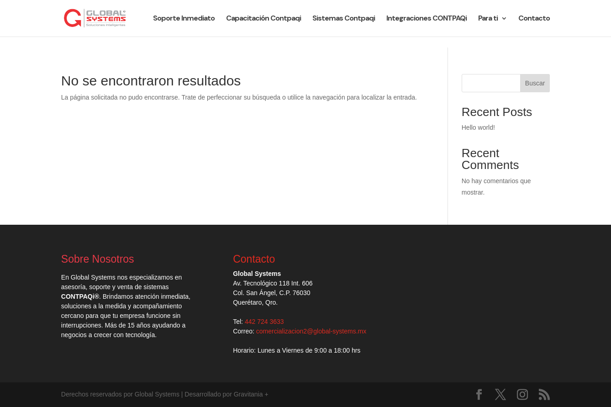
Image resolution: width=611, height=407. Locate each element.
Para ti (488, 19)
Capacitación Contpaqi (263, 19)
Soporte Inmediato (184, 19)
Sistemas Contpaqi (343, 19)
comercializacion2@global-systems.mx (311, 331)
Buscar (535, 83)
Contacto (534, 19)
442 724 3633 (264, 321)
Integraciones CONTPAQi (426, 19)
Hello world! (478, 127)
